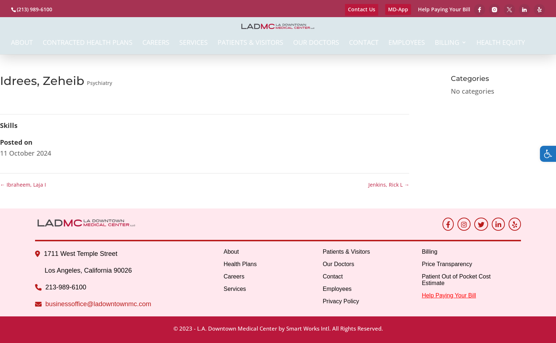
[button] (548, 154)
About (22, 43)
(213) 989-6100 (34, 9)
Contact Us (361, 9)
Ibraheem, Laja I (23, 184)
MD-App (398, 9)
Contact (364, 43)
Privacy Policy (341, 301)
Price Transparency (447, 264)
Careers (155, 43)
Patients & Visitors (250, 43)
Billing (447, 43)
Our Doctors (316, 43)
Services (193, 43)
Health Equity (500, 43)
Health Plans (240, 264)
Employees (406, 43)
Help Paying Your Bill (444, 10)
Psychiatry (99, 82)
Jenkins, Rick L (388, 184)
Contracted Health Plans (88, 43)
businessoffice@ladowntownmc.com (98, 304)
